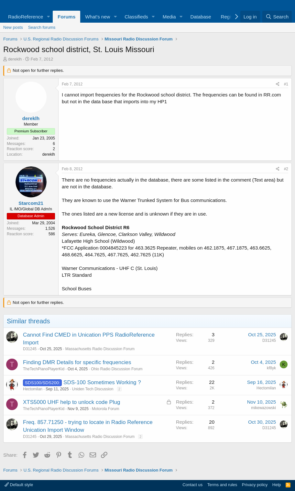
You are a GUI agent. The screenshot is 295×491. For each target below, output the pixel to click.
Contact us (192, 484)
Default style (19, 484)
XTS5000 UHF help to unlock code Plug (71, 402)
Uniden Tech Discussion (92, 389)
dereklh (15, 59)
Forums (66, 16)
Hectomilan (32, 389)
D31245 (30, 349)
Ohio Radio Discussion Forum (116, 369)
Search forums (42, 27)
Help (276, 484)
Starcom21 (30, 203)
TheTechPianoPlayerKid (43, 369)
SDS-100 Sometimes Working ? (102, 382)
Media (169, 16)
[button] (48, 17)
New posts (13, 27)
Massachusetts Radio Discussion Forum (100, 349)
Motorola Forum (105, 409)
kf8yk (271, 368)
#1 (286, 84)
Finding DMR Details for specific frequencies (77, 362)
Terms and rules (222, 484)
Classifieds (136, 16)
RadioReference (25, 16)
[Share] (278, 84)
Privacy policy (255, 484)
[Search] (277, 17)
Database (200, 16)
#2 (286, 169)
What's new (97, 16)
